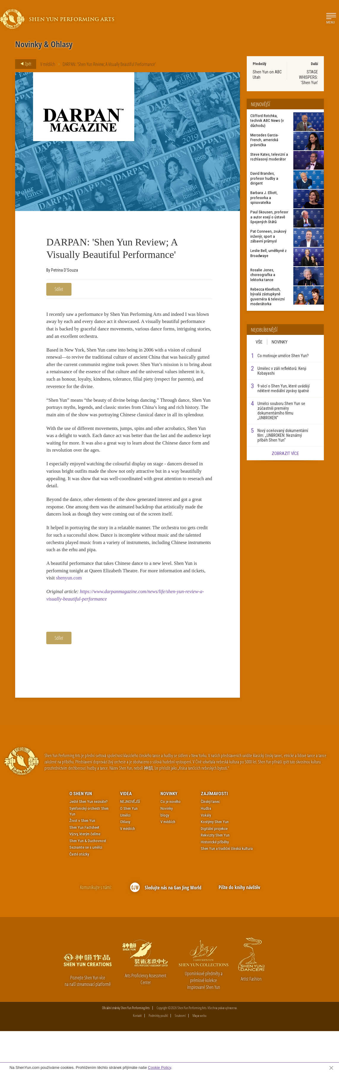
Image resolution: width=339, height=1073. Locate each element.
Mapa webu (199, 1057)
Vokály (206, 857)
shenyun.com (88, 615)
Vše (259, 342)
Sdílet (59, 289)
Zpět (24, 63)
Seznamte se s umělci (85, 889)
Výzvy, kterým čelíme (84, 876)
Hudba (206, 850)
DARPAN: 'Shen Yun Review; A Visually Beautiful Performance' (109, 64)
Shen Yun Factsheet (84, 869)
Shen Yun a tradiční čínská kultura (227, 890)
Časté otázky (79, 896)
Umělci (125, 857)
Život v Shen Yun (82, 862)
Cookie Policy (159, 1067)
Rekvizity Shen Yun (215, 877)
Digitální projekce (214, 870)
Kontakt (137, 1057)
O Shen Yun (80, 835)
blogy (164, 857)
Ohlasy (125, 863)
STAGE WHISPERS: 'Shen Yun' (308, 77)
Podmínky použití (158, 1057)
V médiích (47, 64)
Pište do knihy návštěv (239, 929)
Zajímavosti (214, 835)
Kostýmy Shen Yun (215, 863)
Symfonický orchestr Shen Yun (89, 853)
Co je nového (170, 844)
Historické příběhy (215, 884)
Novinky (279, 342)
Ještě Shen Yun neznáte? (88, 844)
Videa (126, 835)
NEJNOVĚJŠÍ (130, 844)
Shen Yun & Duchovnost (87, 882)
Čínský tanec (210, 844)
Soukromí (180, 1057)
